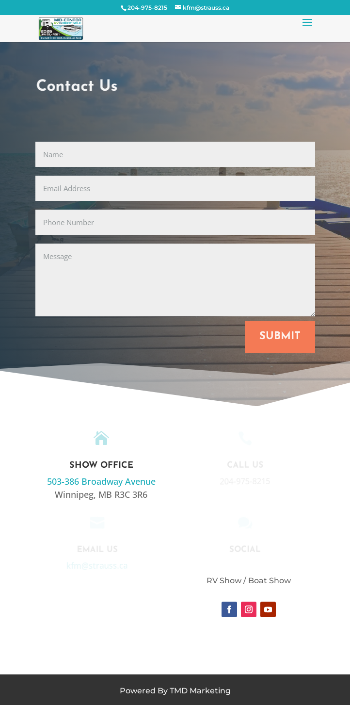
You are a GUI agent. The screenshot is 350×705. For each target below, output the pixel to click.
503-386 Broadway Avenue (101, 481)
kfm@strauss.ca (96, 565)
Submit (280, 336)
